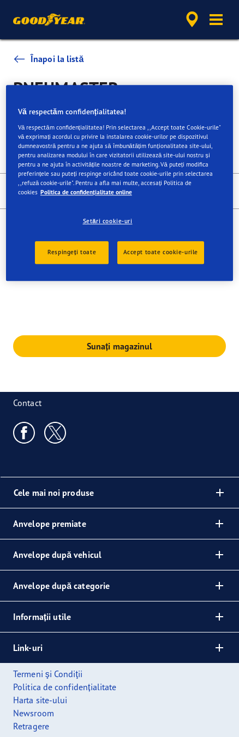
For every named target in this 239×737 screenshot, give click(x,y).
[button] (216, 19)
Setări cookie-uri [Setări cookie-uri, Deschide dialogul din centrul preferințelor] (108, 221)
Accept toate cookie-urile (160, 252)
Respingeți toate (71, 252)
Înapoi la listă (48, 58)
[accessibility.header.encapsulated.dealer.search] (192, 19)
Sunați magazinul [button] (120, 346)
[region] (119, 183)
